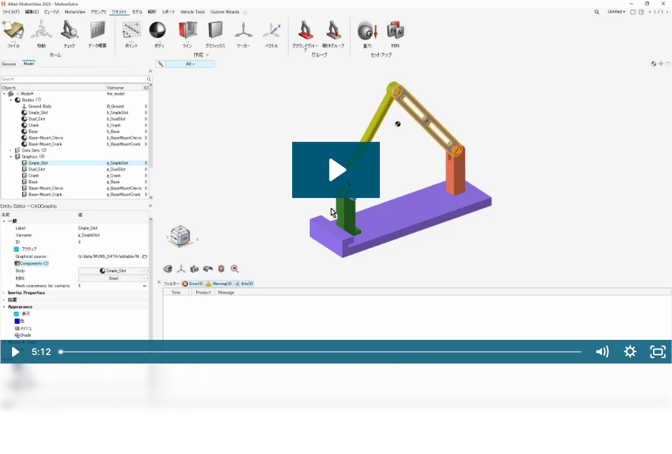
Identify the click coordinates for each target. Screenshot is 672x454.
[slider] (321, 352)
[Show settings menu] (630, 352)
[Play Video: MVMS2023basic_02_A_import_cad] (336, 170)
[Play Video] (14, 352)
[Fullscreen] (658, 352)
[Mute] (602, 352)
